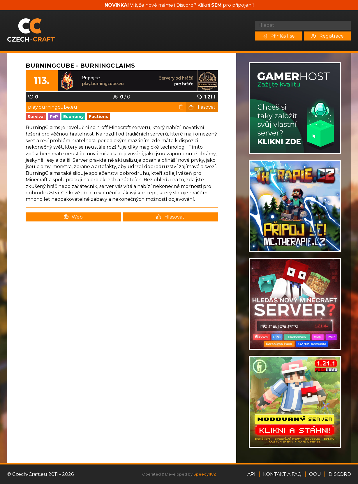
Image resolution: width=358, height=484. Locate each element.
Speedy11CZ (204, 474)
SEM (216, 5)
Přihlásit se (278, 36)
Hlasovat (202, 107)
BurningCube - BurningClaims (80, 65)
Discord (340, 474)
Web (73, 217)
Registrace (327, 36)
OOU (315, 474)
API (251, 474)
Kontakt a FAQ (282, 474)
